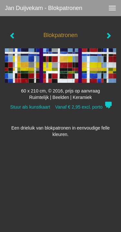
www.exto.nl (62, 171)
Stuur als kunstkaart (60, 107)
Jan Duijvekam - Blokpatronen (43, 8)
